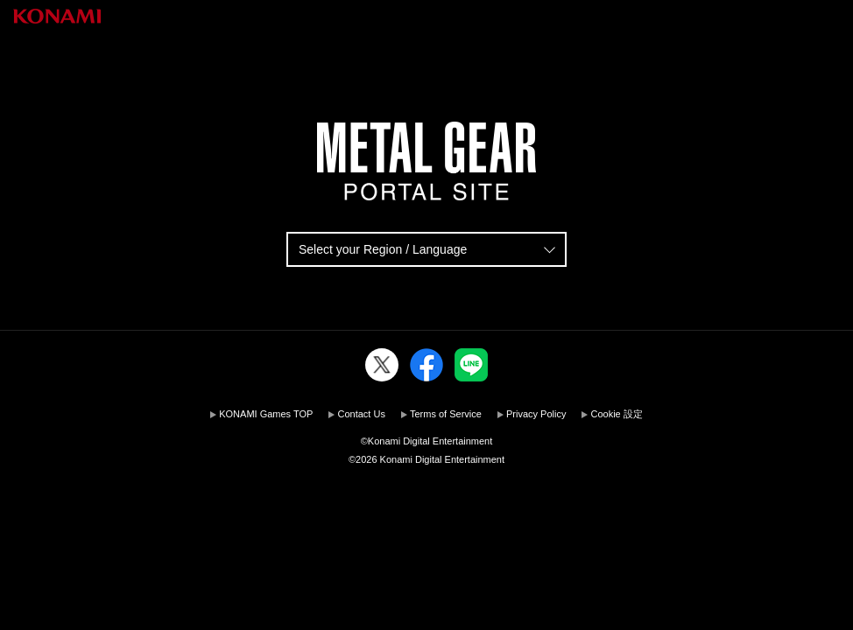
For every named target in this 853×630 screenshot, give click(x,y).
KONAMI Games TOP (266, 414)
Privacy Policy (536, 414)
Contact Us (360, 414)
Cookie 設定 (616, 414)
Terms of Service (446, 414)
